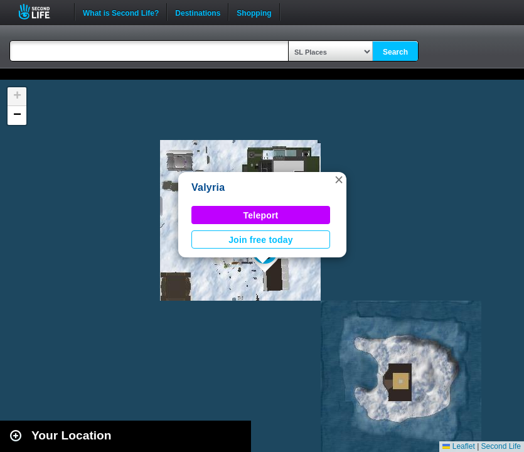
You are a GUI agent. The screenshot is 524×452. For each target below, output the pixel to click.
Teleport (261, 215)
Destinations (197, 12)
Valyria (208, 187)
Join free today (260, 240)
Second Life (41, 11)
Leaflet (458, 446)
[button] (338, 179)
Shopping (254, 12)
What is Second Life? (121, 12)
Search (395, 52)
